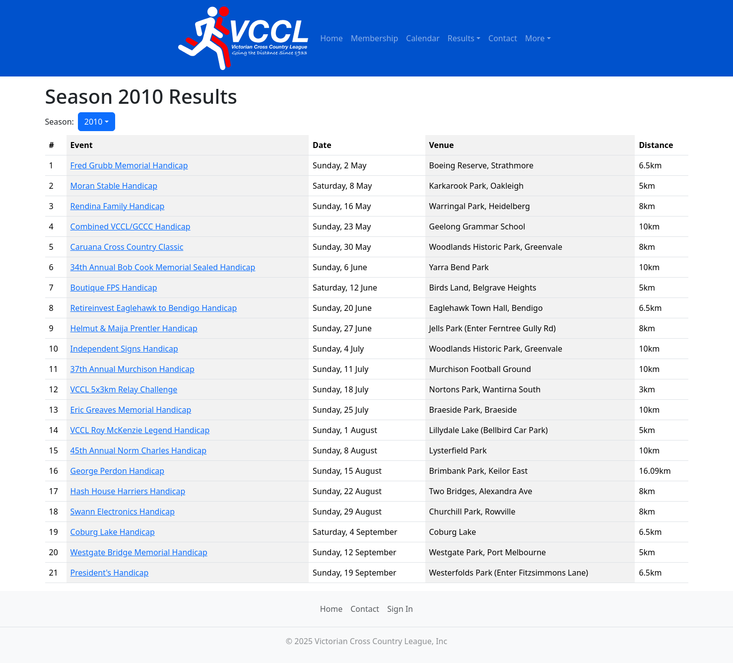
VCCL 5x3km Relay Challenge (124, 389)
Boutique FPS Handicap (113, 287)
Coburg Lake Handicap (112, 531)
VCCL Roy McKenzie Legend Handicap (140, 430)
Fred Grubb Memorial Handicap (129, 165)
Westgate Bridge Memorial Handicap (138, 552)
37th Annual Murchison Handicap (132, 369)
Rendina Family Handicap (117, 206)
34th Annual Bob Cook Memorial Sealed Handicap (163, 267)
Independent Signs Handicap (124, 348)
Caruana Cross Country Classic (127, 246)
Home (331, 38)
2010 (93, 121)
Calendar (423, 38)
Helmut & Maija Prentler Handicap (134, 328)
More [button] (535, 38)
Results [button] (461, 38)
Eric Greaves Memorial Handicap (131, 409)
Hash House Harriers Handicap (128, 491)
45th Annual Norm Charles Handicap (138, 450)
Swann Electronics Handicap (122, 511)
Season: (59, 121)
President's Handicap (109, 572)
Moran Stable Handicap (113, 185)
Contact (502, 38)
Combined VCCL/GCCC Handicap (130, 226)
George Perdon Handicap (117, 470)
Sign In (400, 608)
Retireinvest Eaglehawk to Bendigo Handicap (153, 307)
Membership (375, 38)
